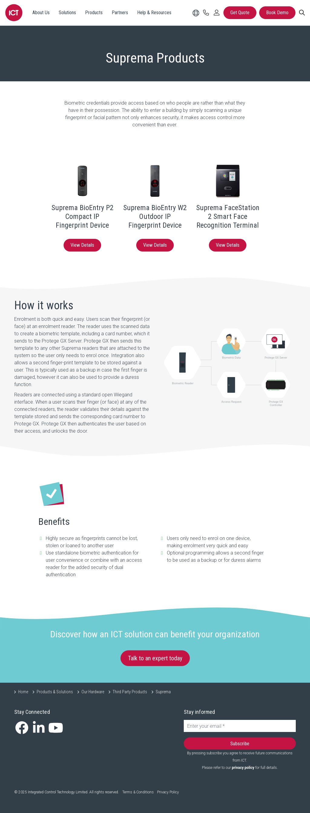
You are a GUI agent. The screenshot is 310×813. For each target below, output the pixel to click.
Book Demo (277, 13)
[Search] (301, 12)
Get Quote (240, 13)
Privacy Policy (168, 792)
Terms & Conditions (138, 792)
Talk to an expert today (155, 658)
